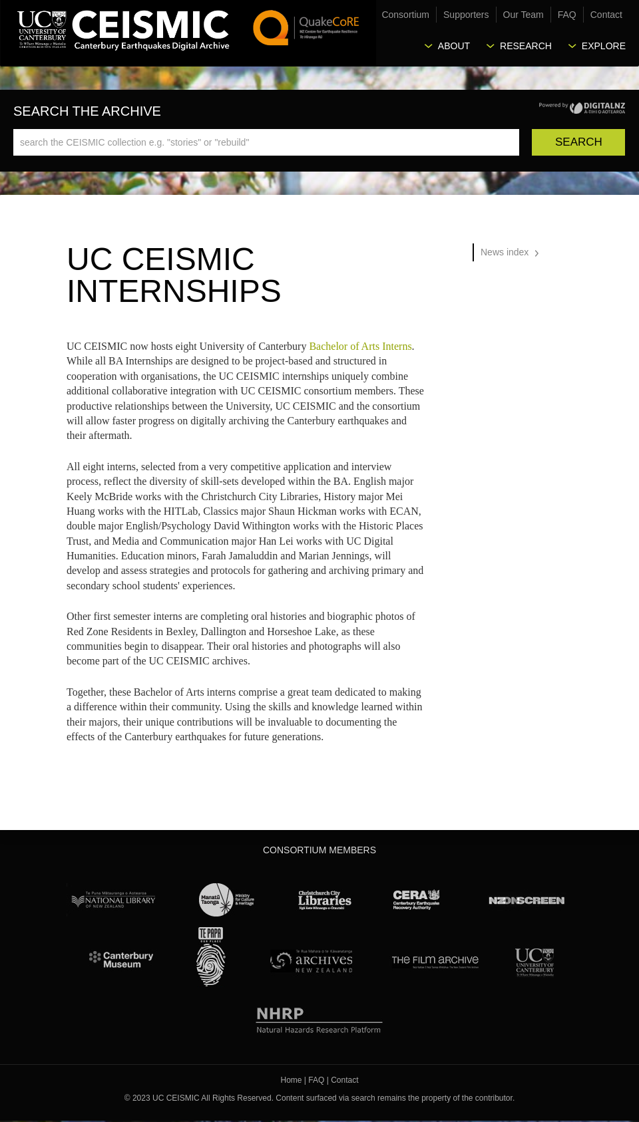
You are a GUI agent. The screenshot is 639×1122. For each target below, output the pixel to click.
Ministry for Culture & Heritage (227, 899)
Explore (604, 46)
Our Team (523, 14)
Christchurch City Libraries (325, 899)
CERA (416, 899)
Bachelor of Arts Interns (360, 346)
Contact (606, 14)
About (454, 46)
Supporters (466, 14)
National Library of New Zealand (113, 899)
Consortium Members (319, 850)
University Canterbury (534, 960)
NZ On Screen (525, 899)
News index (505, 252)
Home (291, 1080)
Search (578, 142)
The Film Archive (434, 960)
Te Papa (211, 957)
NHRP (320, 1017)
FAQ (567, 14)
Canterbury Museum (121, 960)
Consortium (405, 14)
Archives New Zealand (308, 960)
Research (526, 46)
